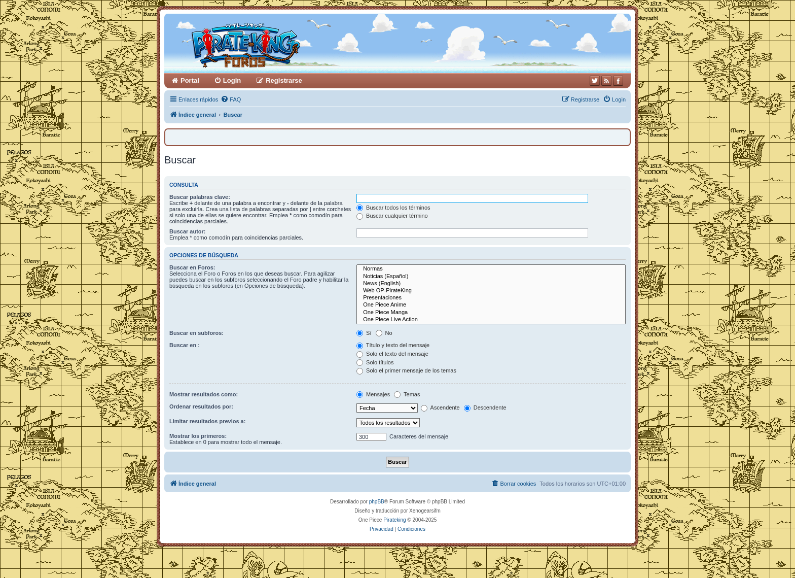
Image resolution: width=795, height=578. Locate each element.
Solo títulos (374, 362)
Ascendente (440, 407)
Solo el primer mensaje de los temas (406, 370)
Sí (363, 333)
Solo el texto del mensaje (392, 354)
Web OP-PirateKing (491, 290)
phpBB (376, 501)
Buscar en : (184, 345)
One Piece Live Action (491, 319)
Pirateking (394, 520)
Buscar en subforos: (196, 333)
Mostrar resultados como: (203, 394)
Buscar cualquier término (392, 216)
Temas (407, 394)
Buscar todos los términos (393, 208)
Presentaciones (491, 297)
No (384, 333)
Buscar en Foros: (192, 267)
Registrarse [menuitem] (284, 80)
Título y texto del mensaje (392, 345)
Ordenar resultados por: (201, 406)
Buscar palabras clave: (199, 197)
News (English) (491, 283)
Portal (189, 80)
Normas (491, 269)
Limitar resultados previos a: (207, 421)
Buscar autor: (187, 231)
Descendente (485, 407)
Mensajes (373, 394)
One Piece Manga (491, 312)
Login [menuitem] (232, 80)
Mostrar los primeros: (198, 436)
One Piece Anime (491, 305)
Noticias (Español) (491, 276)
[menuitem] (231, 99)
